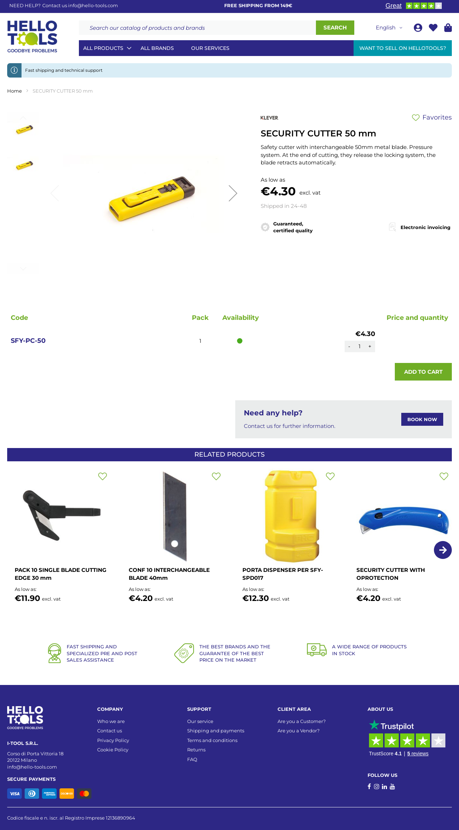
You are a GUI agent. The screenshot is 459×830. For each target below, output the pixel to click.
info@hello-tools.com (93, 5)
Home (14, 91)
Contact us (109, 730)
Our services (210, 48)
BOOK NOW (422, 419)
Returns (196, 749)
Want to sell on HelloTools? (402, 48)
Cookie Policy (112, 749)
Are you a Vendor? (299, 730)
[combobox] (197, 27)
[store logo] (32, 36)
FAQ (192, 759)
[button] (390, 28)
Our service (200, 721)
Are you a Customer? (302, 721)
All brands (157, 48)
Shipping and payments (215, 730)
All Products (103, 48)
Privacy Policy (113, 740)
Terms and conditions (212, 740)
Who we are (111, 721)
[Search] (335, 27)
